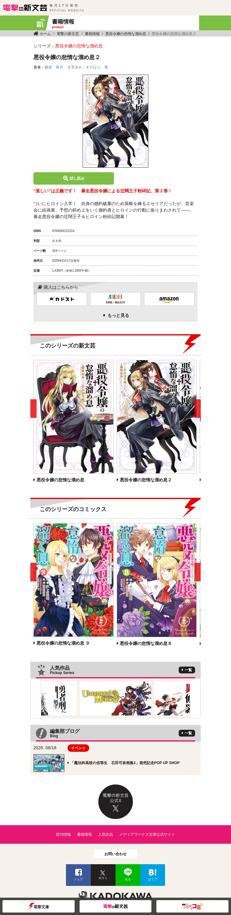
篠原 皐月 (54, 67)
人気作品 (105, 834)
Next (195, 698)
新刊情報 (63, 834)
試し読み (77, 178)
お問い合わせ (115, 854)
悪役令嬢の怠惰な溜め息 (125, 34)
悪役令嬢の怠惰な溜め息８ (146, 643)
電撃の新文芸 (68, 34)
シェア (78, 879)
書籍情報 (92, 34)
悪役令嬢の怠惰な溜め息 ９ (63, 643)
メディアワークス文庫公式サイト (147, 834)
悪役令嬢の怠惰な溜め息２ (146, 479)
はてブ (152, 879)
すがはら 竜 (97, 67)
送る (128, 879)
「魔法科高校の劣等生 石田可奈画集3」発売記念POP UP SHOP (125, 763)
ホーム (45, 34)
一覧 (188, 670)
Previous (35, 698)
